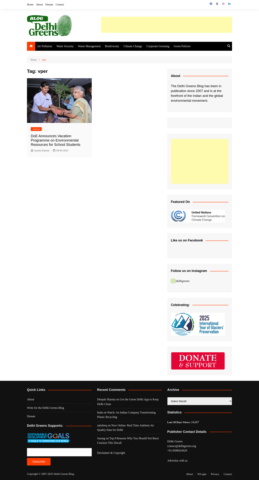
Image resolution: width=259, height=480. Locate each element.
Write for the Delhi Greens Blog (45, 407)
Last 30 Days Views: (179, 422)
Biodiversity (112, 46)
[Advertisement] (166, 25)
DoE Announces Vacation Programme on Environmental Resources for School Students (55, 140)
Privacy (215, 474)
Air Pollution (44, 46)
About (39, 4)
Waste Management (89, 46)
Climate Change (132, 46)
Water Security (65, 46)
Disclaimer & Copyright (111, 452)
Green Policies (182, 46)
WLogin (201, 474)
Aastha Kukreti (40, 150)
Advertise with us (177, 460)
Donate (49, 4)
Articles (36, 129)
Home (30, 4)
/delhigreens (182, 281)
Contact (60, 4)
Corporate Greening (157, 46)
